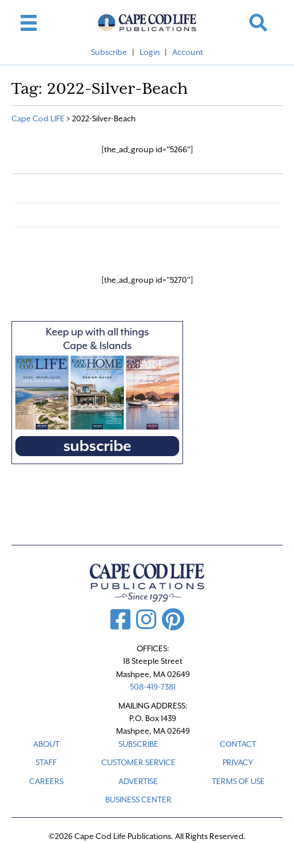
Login (150, 52)
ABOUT (46, 744)
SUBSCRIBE (138, 744)
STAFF (46, 762)
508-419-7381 (153, 686)
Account (187, 52)
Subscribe (109, 52)
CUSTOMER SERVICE (138, 762)
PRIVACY (238, 762)
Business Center (138, 799)
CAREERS (46, 781)
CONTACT (238, 744)
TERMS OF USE (238, 781)
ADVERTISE (138, 781)
